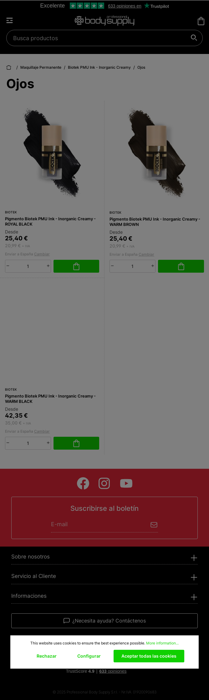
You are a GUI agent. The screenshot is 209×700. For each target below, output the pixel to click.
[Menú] (12, 20)
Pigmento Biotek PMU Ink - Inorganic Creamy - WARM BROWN (155, 221)
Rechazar (47, 656)
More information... (162, 643)
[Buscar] (194, 38)
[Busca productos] (101, 38)
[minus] (7, 265)
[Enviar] (154, 524)
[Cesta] (201, 21)
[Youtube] (126, 483)
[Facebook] (83, 483)
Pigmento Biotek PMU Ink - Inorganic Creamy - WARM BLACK (50, 398)
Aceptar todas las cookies (148, 656)
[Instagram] (105, 483)
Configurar (89, 656)
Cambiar (42, 254)
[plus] (48, 265)
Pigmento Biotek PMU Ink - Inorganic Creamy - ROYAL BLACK (50, 221)
